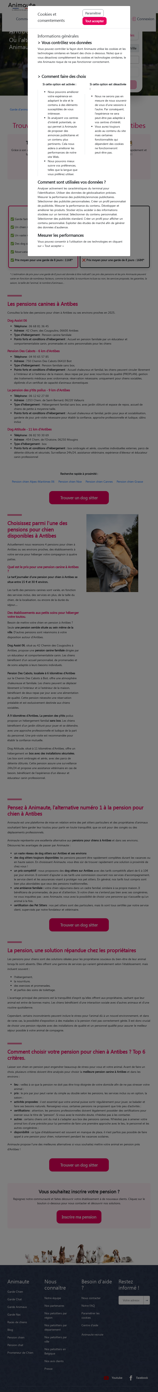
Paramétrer (93, 13)
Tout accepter (94, 21)
